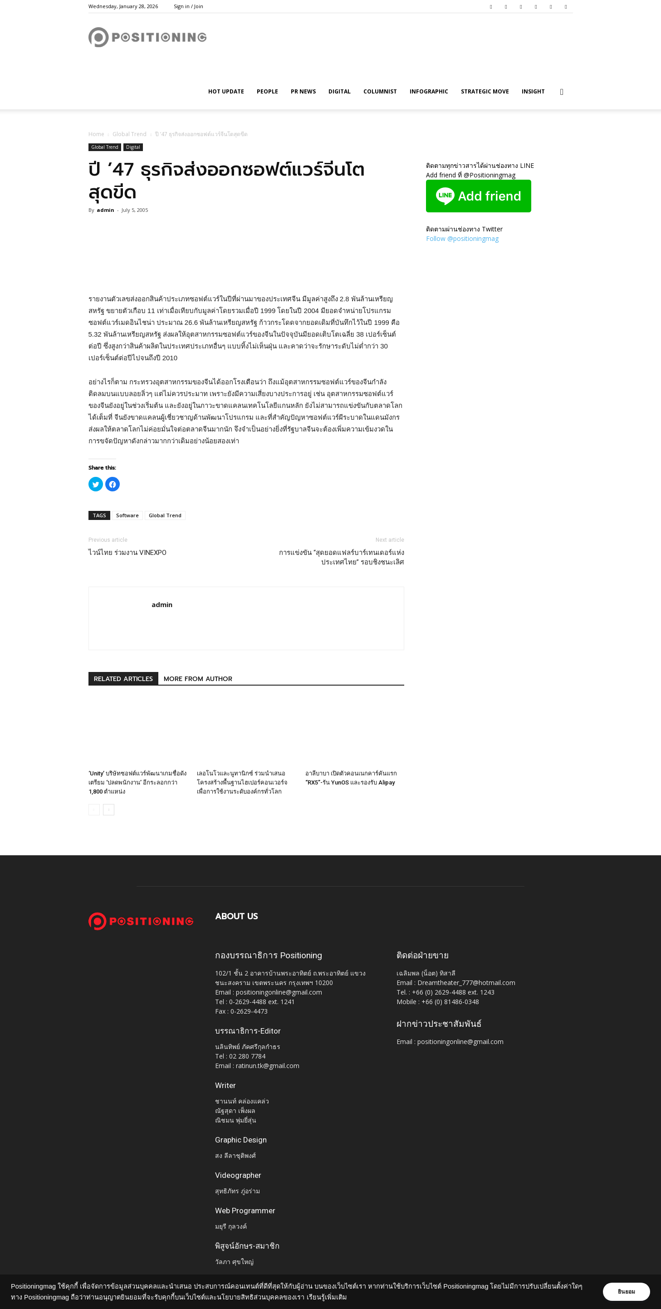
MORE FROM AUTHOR (198, 679)
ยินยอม (625, 1292)
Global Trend (130, 134)
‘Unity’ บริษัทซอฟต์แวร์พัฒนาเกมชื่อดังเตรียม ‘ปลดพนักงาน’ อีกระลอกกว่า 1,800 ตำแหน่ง (137, 782)
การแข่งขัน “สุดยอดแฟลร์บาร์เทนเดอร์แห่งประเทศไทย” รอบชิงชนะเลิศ (341, 557)
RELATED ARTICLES (123, 679)
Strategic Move (485, 91)
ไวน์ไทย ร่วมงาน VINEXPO (127, 553)
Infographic (429, 91)
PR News (303, 91)
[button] (562, 92)
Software (127, 515)
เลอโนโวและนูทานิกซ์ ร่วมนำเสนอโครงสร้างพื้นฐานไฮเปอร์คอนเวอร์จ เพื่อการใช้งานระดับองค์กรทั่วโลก (242, 782)
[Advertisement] (246, 270)
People (267, 91)
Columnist (380, 91)
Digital (339, 91)
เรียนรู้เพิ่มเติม (339, 1297)
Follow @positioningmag (462, 238)
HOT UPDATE (226, 91)
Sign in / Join (188, 6)
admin (105, 209)
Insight (533, 91)
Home (96, 134)
